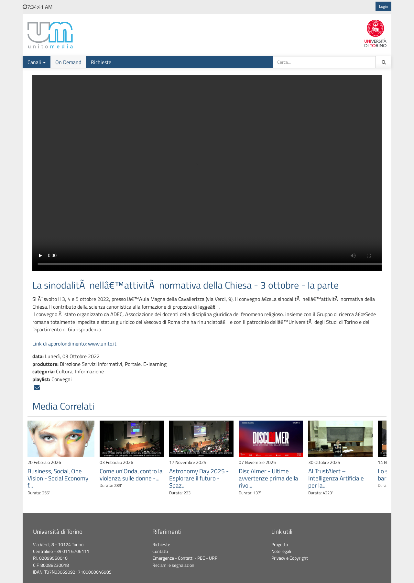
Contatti (160, 551)
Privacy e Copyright (289, 558)
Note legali (281, 551)
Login (383, 6)
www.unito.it (102, 343)
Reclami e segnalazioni (173, 565)
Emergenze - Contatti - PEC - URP (184, 558)
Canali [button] (36, 62)
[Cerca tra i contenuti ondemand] (383, 62)
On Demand (68, 62)
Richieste (101, 62)
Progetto (279, 544)
